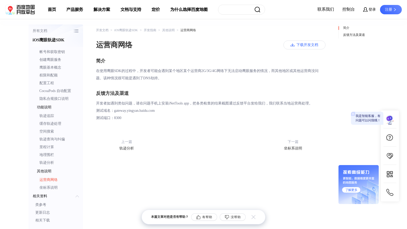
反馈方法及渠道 (354, 35)
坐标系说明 (48, 187)
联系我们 (325, 9)
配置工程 (46, 83)
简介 (346, 28)
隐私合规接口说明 (54, 99)
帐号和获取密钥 (52, 52)
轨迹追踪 (46, 116)
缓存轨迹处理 (50, 124)
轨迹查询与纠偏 (52, 139)
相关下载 (42, 220)
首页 (52, 9)
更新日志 (42, 212)
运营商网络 (48, 180)
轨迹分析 (46, 163)
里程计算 (46, 147)
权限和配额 (48, 75)
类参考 (40, 205)
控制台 (348, 9)
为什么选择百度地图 (189, 9)
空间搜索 (46, 131)
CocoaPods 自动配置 (55, 91)
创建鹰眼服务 (50, 60)
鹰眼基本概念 (50, 67)
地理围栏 (46, 155)
